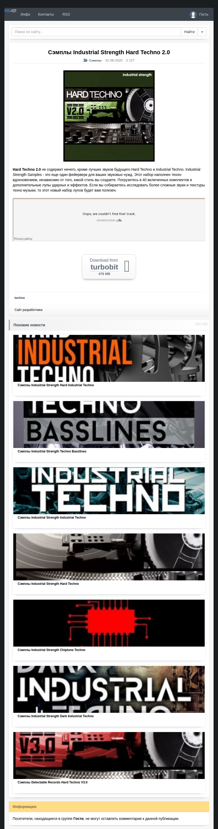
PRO (20, 14)
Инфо (44, 14)
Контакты (65, 14)
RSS (85, 14)
